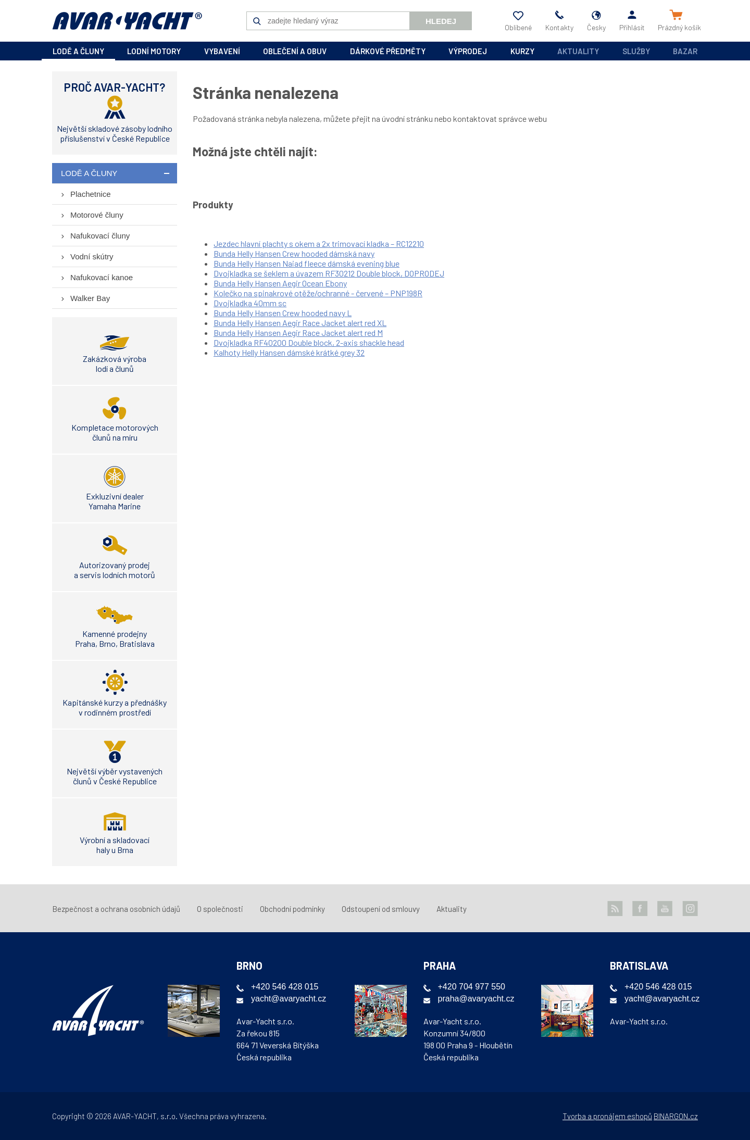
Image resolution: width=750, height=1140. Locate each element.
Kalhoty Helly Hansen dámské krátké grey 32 (289, 352)
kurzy (522, 51)
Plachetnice (90, 194)
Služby (636, 51)
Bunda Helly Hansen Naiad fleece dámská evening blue (306, 263)
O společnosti (220, 908)
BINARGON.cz (676, 1116)
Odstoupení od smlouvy (381, 908)
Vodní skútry (92, 256)
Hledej (441, 21)
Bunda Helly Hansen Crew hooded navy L (283, 313)
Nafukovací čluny (100, 235)
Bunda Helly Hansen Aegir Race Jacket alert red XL (300, 323)
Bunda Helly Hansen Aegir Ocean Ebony (280, 283)
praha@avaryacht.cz (476, 998)
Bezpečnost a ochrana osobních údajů (116, 908)
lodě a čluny (78, 51)
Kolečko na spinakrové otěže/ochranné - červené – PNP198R (318, 293)
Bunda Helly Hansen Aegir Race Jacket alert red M (298, 332)
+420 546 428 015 (284, 986)
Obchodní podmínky (292, 908)
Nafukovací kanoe (101, 277)
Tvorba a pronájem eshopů (607, 1116)
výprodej (467, 51)
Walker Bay (90, 298)
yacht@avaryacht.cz (288, 998)
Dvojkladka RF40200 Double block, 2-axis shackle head (309, 342)
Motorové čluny (96, 214)
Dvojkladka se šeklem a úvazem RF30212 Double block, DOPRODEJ (329, 273)
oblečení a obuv (295, 51)
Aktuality (578, 51)
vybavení (222, 51)
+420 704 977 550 (471, 986)
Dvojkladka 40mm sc (250, 303)
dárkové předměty (388, 51)
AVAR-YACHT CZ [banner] (127, 21)
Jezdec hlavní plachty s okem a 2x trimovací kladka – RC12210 (319, 243)
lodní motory (154, 51)
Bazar (685, 51)
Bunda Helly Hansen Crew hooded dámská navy (294, 253)
